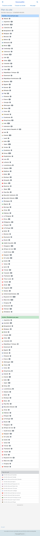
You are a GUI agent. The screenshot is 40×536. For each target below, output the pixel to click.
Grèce (6, 111)
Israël (5, 138)
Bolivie (6, 39)
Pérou (6, 219)
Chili (5, 57)
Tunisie (6, 282)
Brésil (6, 45)
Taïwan (6, 270)
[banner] (20, 2)
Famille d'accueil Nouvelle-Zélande (11, 479)
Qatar (5, 231)
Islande (6, 374)
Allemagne (7, 105)
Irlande (6, 135)
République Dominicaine (11, 78)
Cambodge (7, 48)
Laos (5, 159)
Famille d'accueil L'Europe (9, 488)
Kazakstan (7, 150)
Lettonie (6, 162)
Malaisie (7, 168)
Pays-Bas (6, 192)
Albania (6, 18)
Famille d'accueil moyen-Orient (11, 499)
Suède (6, 261)
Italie (6, 141)
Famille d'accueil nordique (9, 490)
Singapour (7, 246)
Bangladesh (7, 30)
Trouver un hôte (7, 5)
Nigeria (6, 204)
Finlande (6, 96)
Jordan (6, 147)
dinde (6, 285)
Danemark (7, 75)
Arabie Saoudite (9, 243)
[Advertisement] (20, 515)
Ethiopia (6, 90)
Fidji (5, 93)
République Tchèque (10, 72)
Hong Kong (7, 120)
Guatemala (7, 117)
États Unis (7, 300)
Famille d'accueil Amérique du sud (11, 497)
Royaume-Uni (8, 297)
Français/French (19, 534)
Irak (5, 132)
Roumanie (7, 237)
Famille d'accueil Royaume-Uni (10, 484)
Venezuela (7, 306)
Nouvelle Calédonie (10, 195)
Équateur (7, 81)
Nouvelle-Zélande (10, 198)
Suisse (6, 264)
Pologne (6, 225)
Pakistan (6, 213)
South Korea (8, 252)
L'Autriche (7, 27)
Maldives (6, 171)
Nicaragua (7, 201)
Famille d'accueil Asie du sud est (11, 495)
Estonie (6, 87)
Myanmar (6, 186)
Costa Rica (7, 66)
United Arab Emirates (10, 294)
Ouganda (7, 288)
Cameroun (7, 51)
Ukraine (6, 291)
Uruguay (6, 303)
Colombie (7, 63)
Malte (6, 174)
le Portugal (7, 228)
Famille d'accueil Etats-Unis (10, 486)
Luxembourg (8, 165)
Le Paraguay (7, 216)
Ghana (6, 108)
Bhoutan (6, 36)
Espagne (7, 255)
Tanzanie (7, 273)
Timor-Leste (7, 279)
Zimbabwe (7, 311)
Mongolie (7, 180)
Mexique (7, 177)
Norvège (6, 207)
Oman (6, 210)
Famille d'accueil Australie (9, 475)
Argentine (7, 21)
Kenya (6, 153)
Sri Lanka (7, 258)
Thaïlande (7, 276)
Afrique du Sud (9, 249)
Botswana (7, 42)
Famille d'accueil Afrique (9, 502)
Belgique (7, 33)
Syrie (5, 267)
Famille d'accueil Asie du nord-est (11, 493)
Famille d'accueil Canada (9, 477)
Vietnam (7, 309)
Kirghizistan (7, 156)
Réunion (6, 234)
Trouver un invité (20, 5)
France (6, 99)
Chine (6, 60)
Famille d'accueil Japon (9, 481)
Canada (7, 54)
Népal (6, 189)
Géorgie (6, 102)
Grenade (6, 114)
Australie (7, 24)
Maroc (6, 183)
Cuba (6, 69)
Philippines (7, 222)
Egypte (6, 84)
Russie (6, 240)
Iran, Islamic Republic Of (11, 129)
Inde (6, 123)
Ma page (32, 5)
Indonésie (7, 126)
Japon (6, 144)
